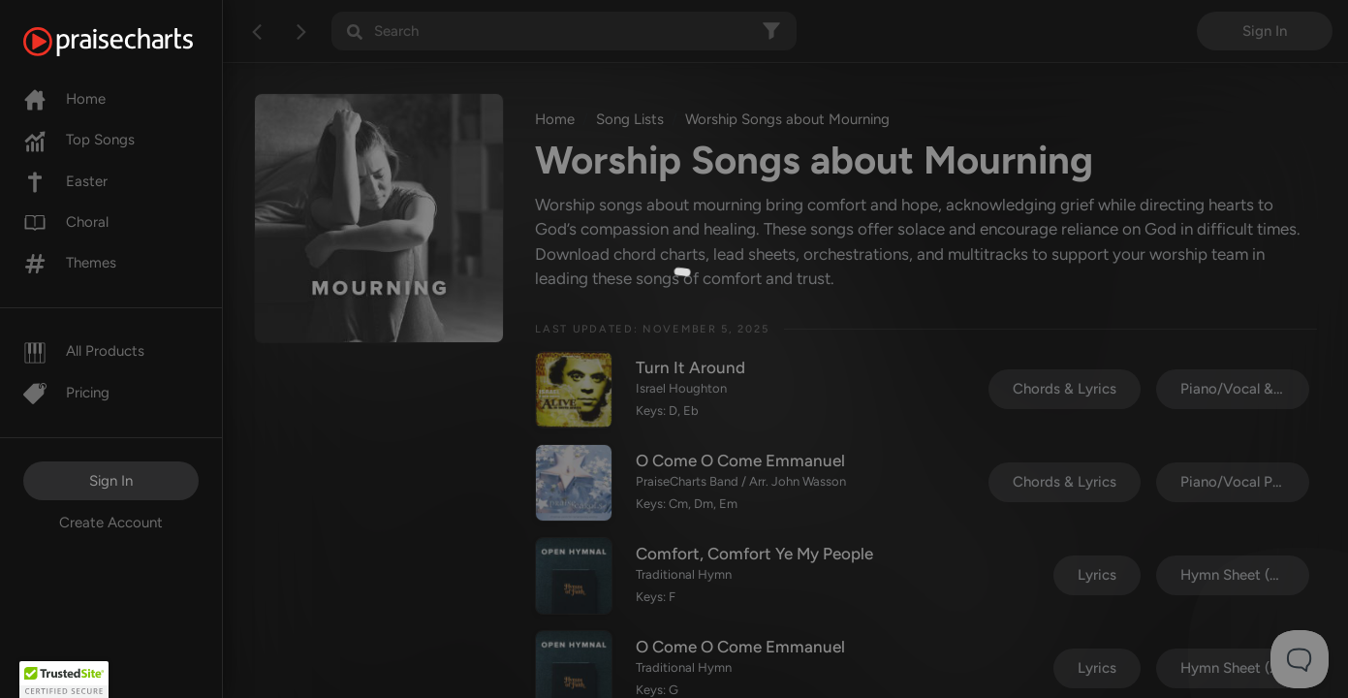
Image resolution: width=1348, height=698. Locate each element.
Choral (66, 222)
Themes (69, 262)
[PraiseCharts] (132, 41)
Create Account (111, 522)
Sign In (111, 481)
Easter (65, 181)
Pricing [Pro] (66, 392)
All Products (83, 351)
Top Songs (79, 139)
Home (64, 99)
